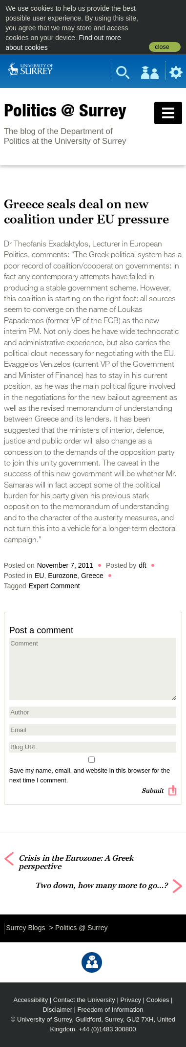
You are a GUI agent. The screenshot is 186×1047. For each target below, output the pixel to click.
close (162, 47)
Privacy (130, 999)
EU (39, 575)
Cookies (157, 999)
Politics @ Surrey (65, 110)
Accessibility (31, 999)
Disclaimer (57, 1009)
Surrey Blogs (25, 928)
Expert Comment (54, 586)
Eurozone (62, 575)
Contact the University (84, 999)
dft (142, 565)
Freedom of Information (111, 1009)
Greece (92, 575)
